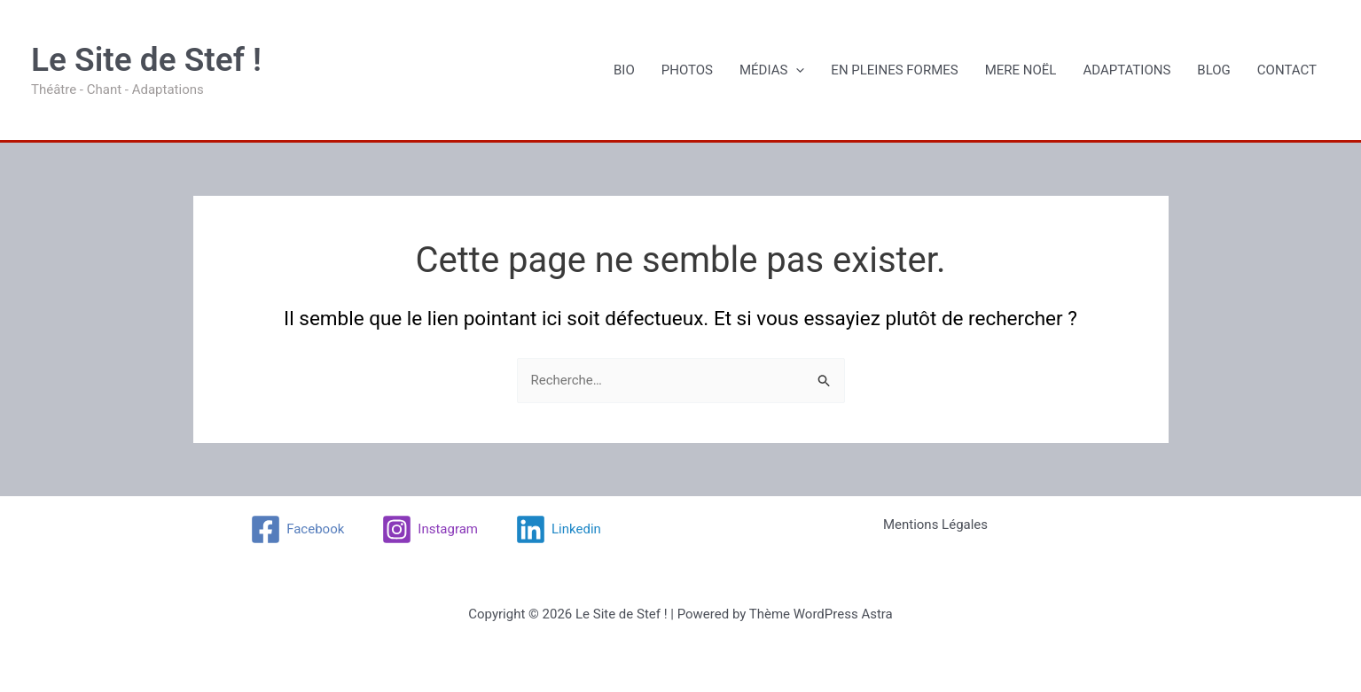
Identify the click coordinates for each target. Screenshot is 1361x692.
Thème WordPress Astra (821, 614)
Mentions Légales (935, 525)
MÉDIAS (771, 70)
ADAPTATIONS (1126, 70)
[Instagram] (429, 529)
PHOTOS (687, 70)
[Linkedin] (558, 529)
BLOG (1214, 70)
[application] (795, 70)
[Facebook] (297, 529)
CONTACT (1287, 70)
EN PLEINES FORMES (894, 70)
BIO (624, 70)
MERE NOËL (1021, 70)
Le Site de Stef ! (146, 60)
